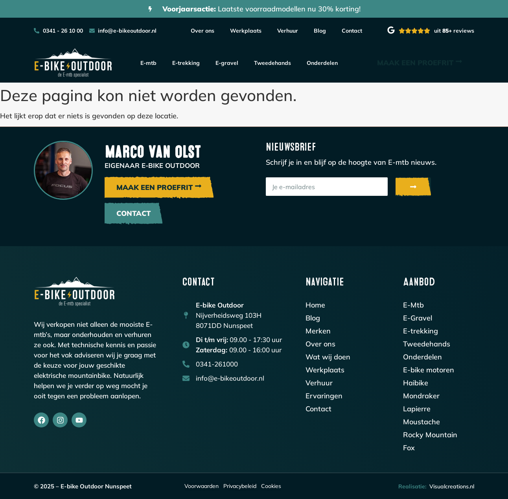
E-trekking (186, 62)
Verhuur (287, 30)
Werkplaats (245, 30)
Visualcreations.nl (451, 486)
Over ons (202, 30)
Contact (352, 30)
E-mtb (148, 62)
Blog (320, 30)
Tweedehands (272, 62)
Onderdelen (322, 62)
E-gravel (226, 62)
